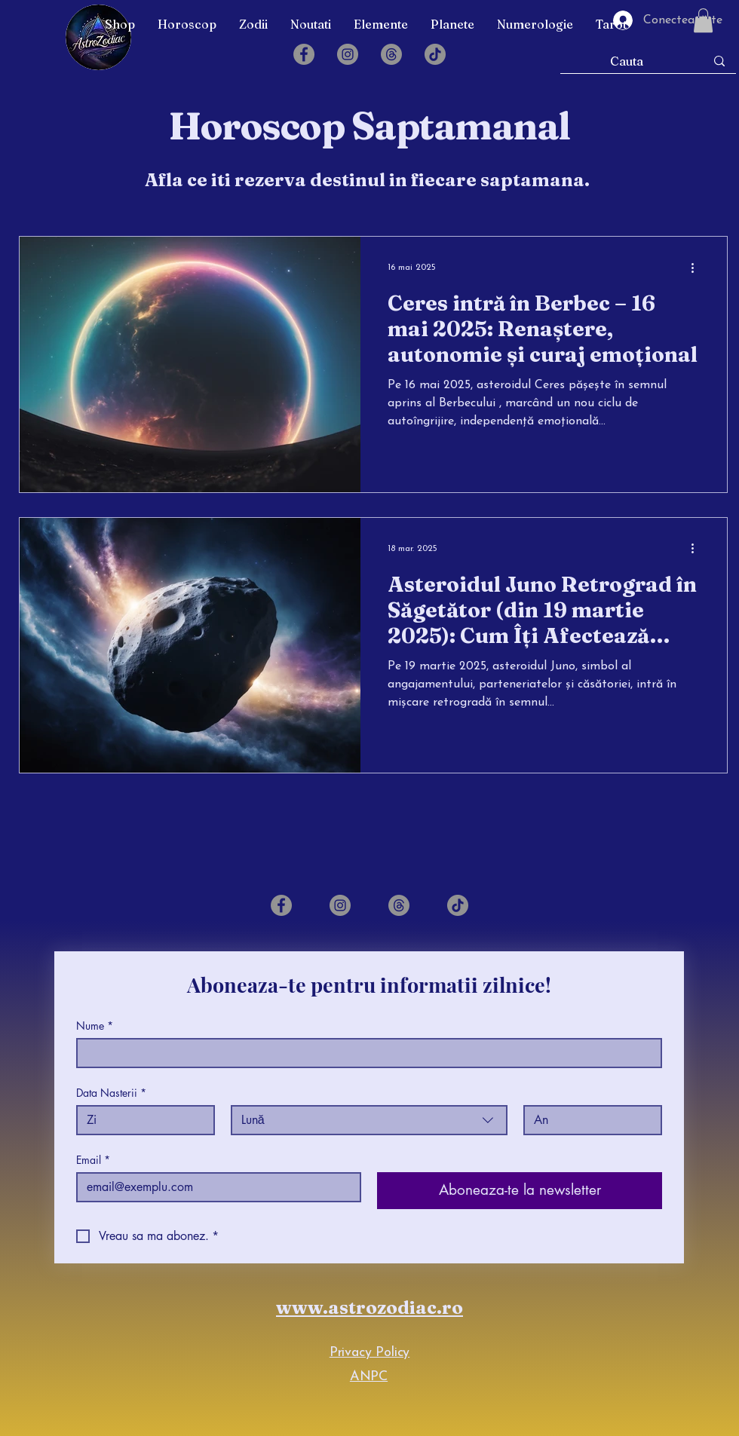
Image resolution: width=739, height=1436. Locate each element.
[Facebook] (303, 54)
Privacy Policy (369, 1353)
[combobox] (369, 1120)
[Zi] (141, 1120)
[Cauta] (627, 61)
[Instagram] (347, 54)
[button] (187, 24)
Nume (94, 1025)
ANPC (369, 1377)
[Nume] (365, 1053)
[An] (588, 1120)
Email (93, 1159)
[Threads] (391, 54)
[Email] (214, 1187)
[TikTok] (435, 54)
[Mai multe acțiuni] (697, 268)
